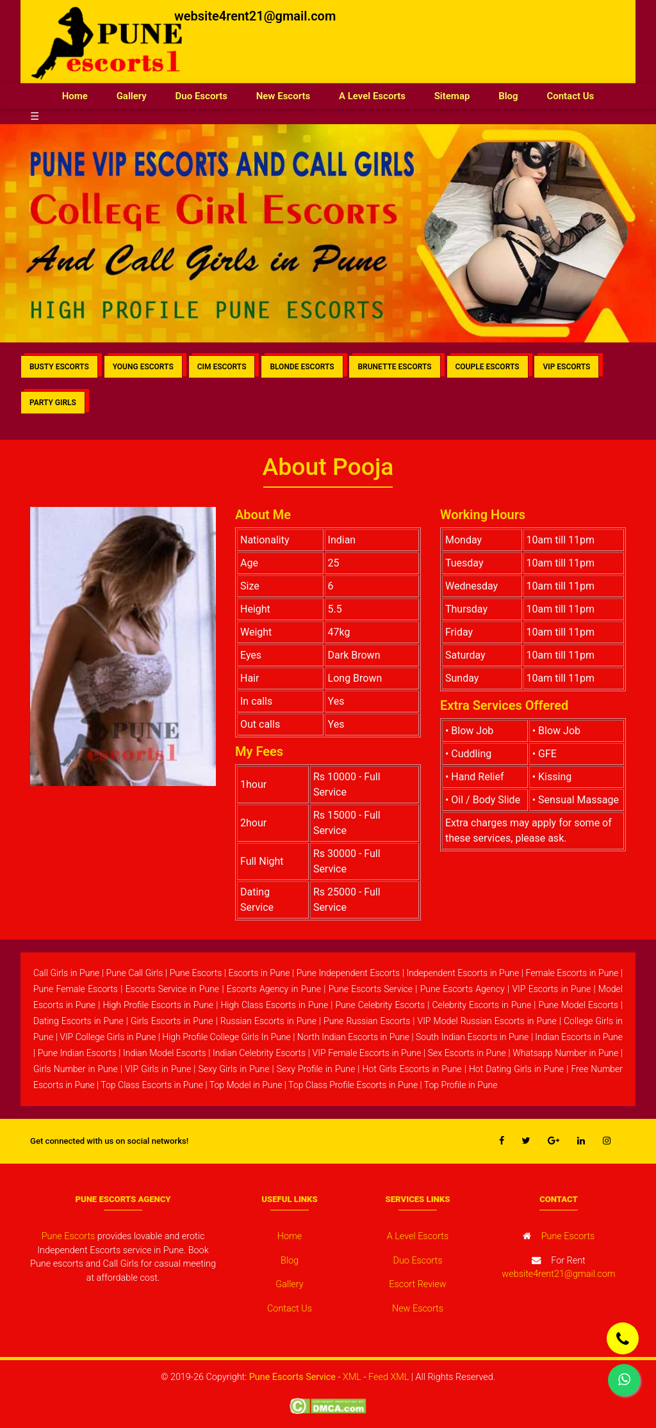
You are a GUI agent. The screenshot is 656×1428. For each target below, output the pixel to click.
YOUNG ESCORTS (143, 366)
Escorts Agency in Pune (274, 989)
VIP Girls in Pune (158, 1069)
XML (352, 1377)
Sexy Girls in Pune (233, 1069)
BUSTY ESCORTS (59, 366)
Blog (508, 96)
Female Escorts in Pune (572, 973)
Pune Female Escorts (75, 989)
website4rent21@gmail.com (255, 16)
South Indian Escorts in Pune (472, 1037)
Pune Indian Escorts (77, 1053)
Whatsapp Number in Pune (565, 1053)
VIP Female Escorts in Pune (367, 1053)
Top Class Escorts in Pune (152, 1085)
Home (82, 95)
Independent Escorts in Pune (462, 973)
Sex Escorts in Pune (467, 1053)
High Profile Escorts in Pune (157, 1005)
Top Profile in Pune (461, 1085)
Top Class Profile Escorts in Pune (353, 1085)
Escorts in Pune (259, 973)
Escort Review (417, 1284)
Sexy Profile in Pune (316, 1069)
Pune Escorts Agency (462, 989)
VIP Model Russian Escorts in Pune (487, 1021)
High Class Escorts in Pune (274, 1005)
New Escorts (283, 96)
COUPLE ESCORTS (487, 366)
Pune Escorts (196, 973)
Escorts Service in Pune (172, 989)
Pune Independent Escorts (348, 973)
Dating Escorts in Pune (78, 1021)
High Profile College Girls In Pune (226, 1037)
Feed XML (388, 1377)
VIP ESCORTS (566, 366)
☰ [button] (34, 116)
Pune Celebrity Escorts (380, 1005)
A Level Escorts (372, 96)
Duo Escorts (201, 96)
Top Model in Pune (246, 1085)
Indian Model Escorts (164, 1053)
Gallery (132, 96)
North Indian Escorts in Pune (353, 1037)
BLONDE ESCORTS (302, 366)
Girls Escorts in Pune (172, 1021)
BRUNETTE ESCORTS (394, 366)
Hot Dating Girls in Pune (516, 1069)
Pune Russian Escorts (367, 1021)
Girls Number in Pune (75, 1069)
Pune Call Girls (134, 973)
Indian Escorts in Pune (579, 1037)
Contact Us (570, 96)
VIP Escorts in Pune (551, 989)
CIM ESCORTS (222, 366)
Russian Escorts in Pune (268, 1021)
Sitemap (452, 96)
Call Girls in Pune (66, 973)
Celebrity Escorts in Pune (481, 1005)
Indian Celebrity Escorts (259, 1053)
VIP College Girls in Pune (108, 1037)
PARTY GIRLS (52, 402)
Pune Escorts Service (371, 989)
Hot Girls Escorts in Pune (411, 1069)
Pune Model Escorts (578, 1005)
